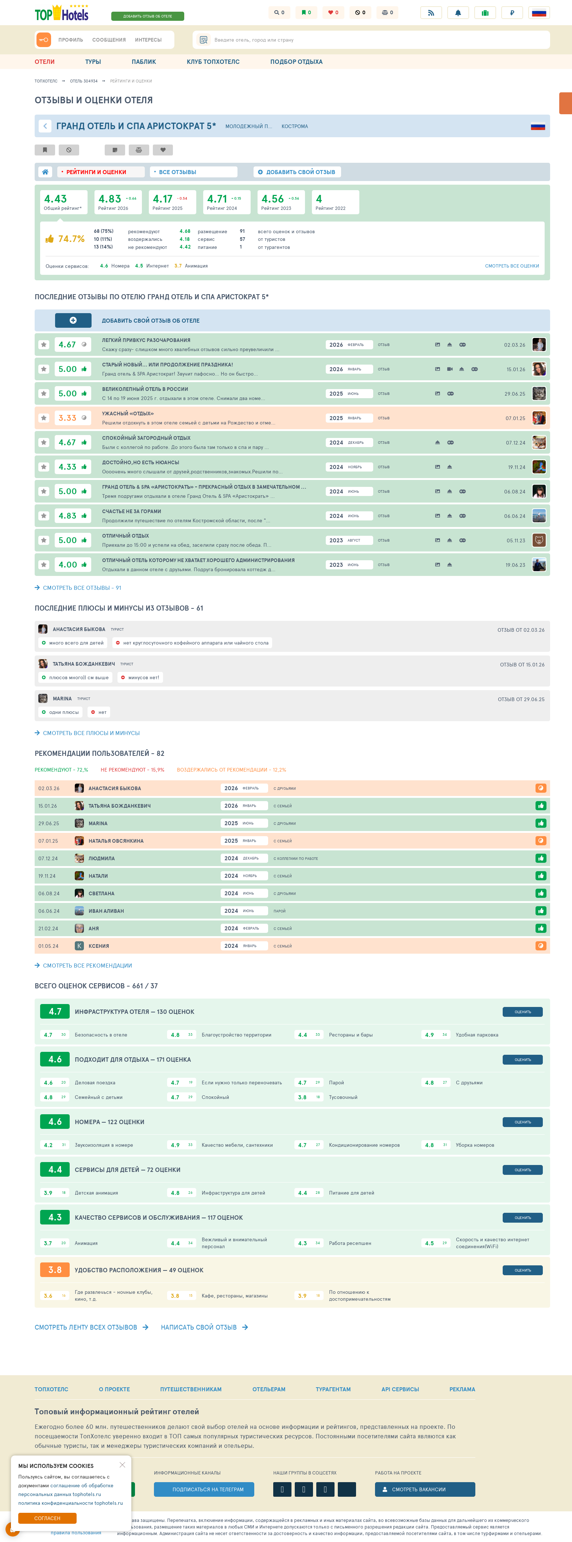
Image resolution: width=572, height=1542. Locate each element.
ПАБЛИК (144, 61)
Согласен (47, 1518)
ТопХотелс (46, 81)
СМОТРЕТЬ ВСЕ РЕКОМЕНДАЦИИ (83, 965)
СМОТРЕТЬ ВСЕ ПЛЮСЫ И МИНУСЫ (87, 732)
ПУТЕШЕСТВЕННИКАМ (191, 1389)
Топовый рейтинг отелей (117, 1411)
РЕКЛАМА (462, 1389)
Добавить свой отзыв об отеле (151, 320)
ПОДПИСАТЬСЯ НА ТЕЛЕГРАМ (208, 1489)
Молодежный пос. (249, 126)
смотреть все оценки (512, 265)
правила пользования (76, 1532)
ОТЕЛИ (45, 61)
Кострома (295, 126)
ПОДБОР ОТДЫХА (296, 61)
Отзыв (384, 344)
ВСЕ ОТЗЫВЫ (177, 172)
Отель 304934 (84, 81)
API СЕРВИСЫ (400, 1389)
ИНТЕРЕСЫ (148, 39)
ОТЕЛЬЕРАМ (269, 1389)
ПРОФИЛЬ (70, 39)
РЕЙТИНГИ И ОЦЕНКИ (96, 172)
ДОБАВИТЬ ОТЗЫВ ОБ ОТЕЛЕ (147, 16)
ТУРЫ (93, 61)
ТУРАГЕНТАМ (333, 1389)
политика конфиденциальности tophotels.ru (70, 1502)
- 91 (78, 587)
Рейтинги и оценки (131, 81)
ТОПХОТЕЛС (51, 1389)
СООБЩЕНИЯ (109, 39)
